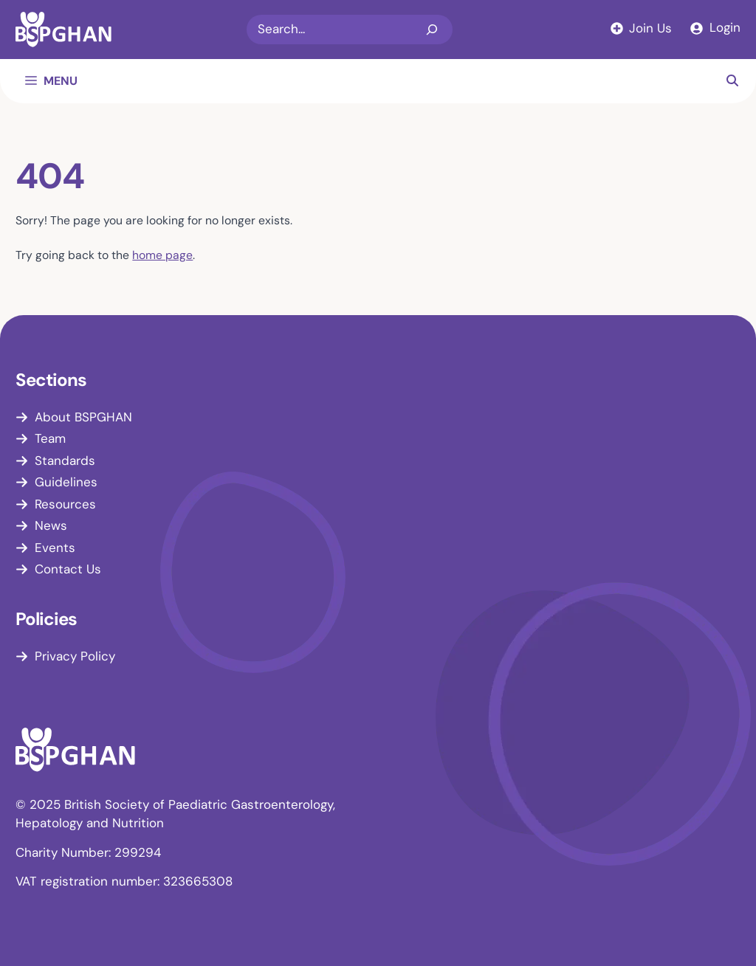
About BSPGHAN (83, 417)
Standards (65, 460)
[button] (732, 81)
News (51, 525)
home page (162, 255)
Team (50, 438)
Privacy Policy (75, 656)
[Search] (432, 29)
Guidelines (66, 482)
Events (55, 547)
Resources (65, 504)
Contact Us (68, 569)
